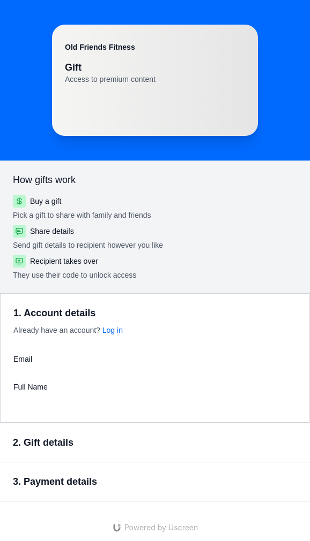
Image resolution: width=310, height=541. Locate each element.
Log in (112, 330)
